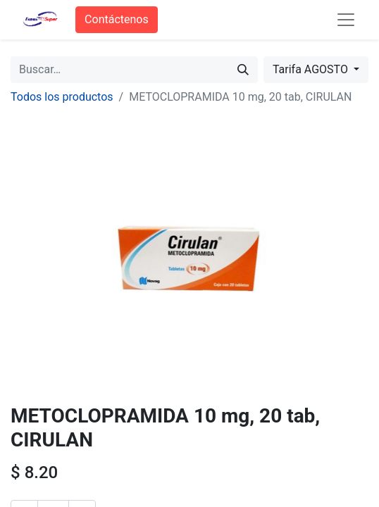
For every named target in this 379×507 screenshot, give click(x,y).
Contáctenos (117, 19)
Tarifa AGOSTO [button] (312, 69)
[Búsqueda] (243, 69)
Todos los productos (62, 97)
